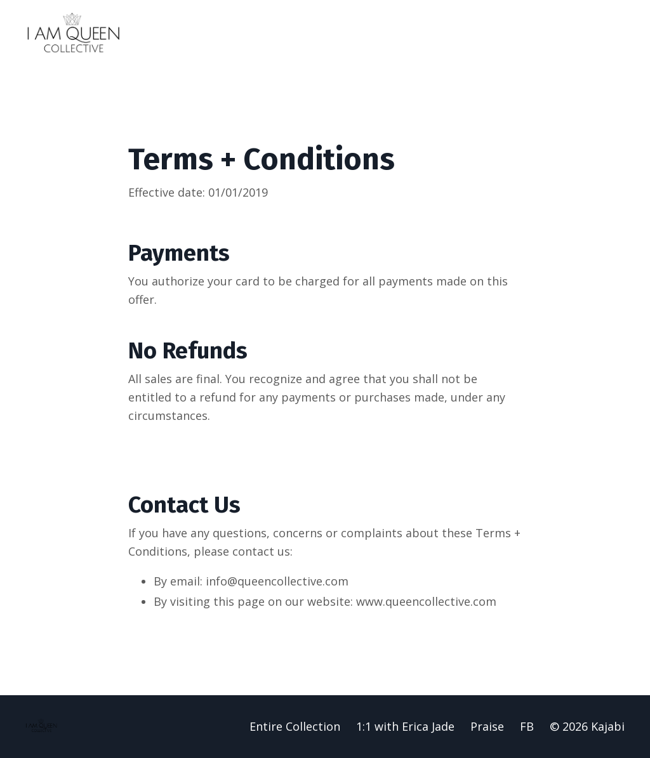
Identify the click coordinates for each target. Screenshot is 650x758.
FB (527, 726)
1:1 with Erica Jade (405, 726)
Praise (487, 726)
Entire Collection (294, 726)
